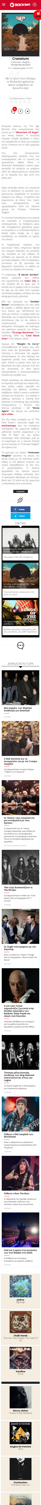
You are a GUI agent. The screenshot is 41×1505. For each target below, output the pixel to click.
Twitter (27, 111)
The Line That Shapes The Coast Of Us (20, 1339)
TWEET (22, 516)
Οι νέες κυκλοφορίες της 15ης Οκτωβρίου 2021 (19, 585)
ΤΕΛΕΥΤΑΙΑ (10, 1271)
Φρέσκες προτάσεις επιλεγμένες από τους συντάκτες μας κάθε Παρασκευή (20, 630)
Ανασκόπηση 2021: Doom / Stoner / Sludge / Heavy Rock (18, 550)
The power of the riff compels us (18, 557)
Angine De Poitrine (20, 1446)
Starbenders (20, 1482)
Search (35, 5)
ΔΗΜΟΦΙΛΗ (30, 1271)
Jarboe (20, 1299)
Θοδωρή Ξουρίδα (19, 68)
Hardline (20, 1371)
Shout (20, 1373)
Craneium (21, 491)
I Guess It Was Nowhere (20, 1413)
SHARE (22, 509)
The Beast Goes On (20, 1484)
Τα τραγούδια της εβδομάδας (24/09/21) (18, 622)
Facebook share (20, 111)
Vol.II (20, 1449)
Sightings (20, 1302)
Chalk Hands (21, 1335)
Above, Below (20, 1410)
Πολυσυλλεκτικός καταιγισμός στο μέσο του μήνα (18, 593)
